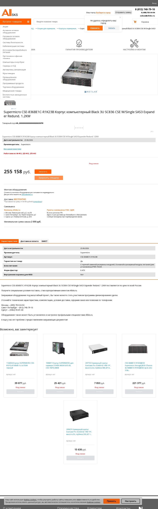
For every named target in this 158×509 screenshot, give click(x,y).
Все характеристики (12, 149)
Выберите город (103, 12)
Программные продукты (13, 83)
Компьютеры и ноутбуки (13, 62)
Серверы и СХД (9, 66)
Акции (5, 26)
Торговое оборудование (13, 87)
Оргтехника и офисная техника (12, 57)
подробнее (37, 202)
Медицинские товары (12, 91)
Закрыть (111, 28)
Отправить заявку (123, 12)
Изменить (94, 28)
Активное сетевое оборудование (11, 31)
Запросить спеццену (49, 178)
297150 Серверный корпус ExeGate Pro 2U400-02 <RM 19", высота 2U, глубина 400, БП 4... (98, 365)
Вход (154, 3)
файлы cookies (30, 499)
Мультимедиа (9, 73)
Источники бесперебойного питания (15, 51)
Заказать (43, 171)
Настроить (130, 501)
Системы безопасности (13, 42)
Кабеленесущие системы (13, 46)
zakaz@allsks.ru (147, 15)
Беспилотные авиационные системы (15, 95)
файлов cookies (93, 502)
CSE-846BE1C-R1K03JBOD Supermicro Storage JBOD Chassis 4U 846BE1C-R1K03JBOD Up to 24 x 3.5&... (138, 367)
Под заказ (93, 163)
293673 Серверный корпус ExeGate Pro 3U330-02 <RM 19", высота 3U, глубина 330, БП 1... (79, 431)
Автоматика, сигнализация (14, 69)
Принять (111, 501)
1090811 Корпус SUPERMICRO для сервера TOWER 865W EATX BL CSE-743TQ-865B (59, 365)
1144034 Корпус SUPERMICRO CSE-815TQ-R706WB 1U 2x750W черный (20, 365)
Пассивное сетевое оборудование (11, 37)
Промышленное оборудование (9, 78)
